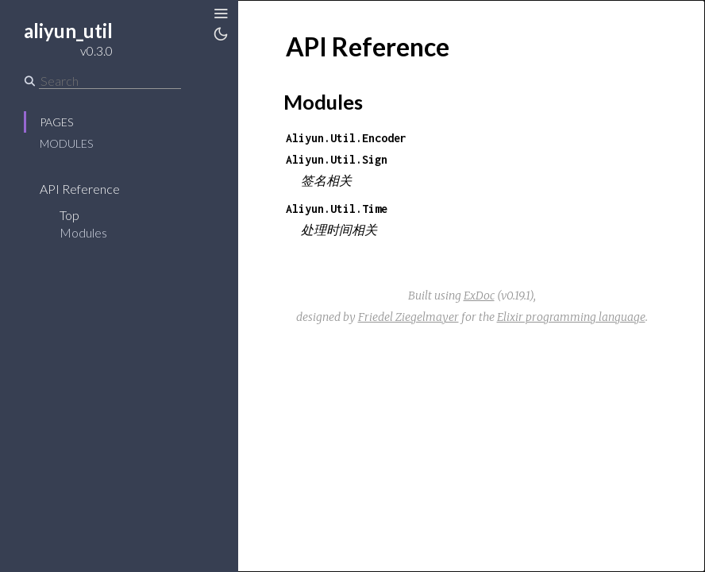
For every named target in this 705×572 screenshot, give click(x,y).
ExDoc (479, 295)
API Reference (80, 188)
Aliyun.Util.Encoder (346, 138)
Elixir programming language (571, 317)
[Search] (110, 81)
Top (69, 214)
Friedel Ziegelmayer (408, 317)
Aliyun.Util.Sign (336, 159)
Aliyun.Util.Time (336, 208)
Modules (66, 143)
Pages (56, 122)
